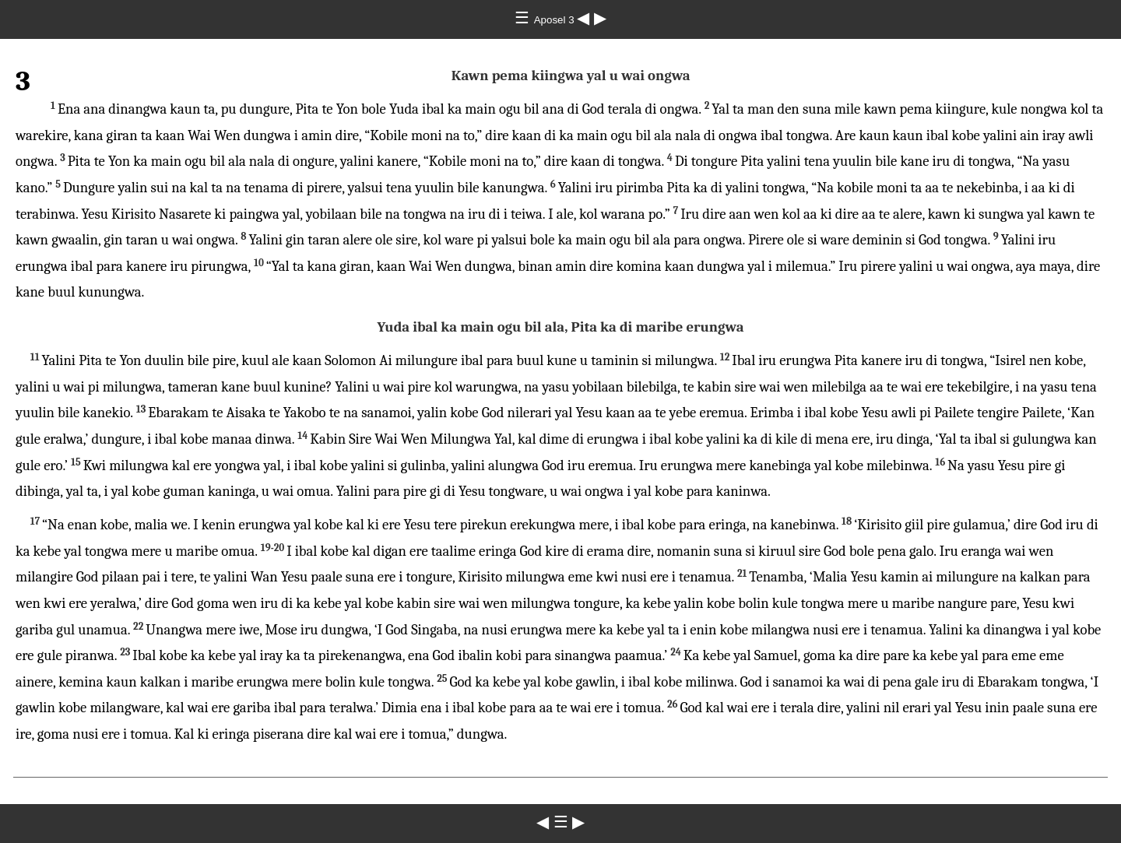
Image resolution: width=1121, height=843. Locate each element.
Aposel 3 (556, 20)
